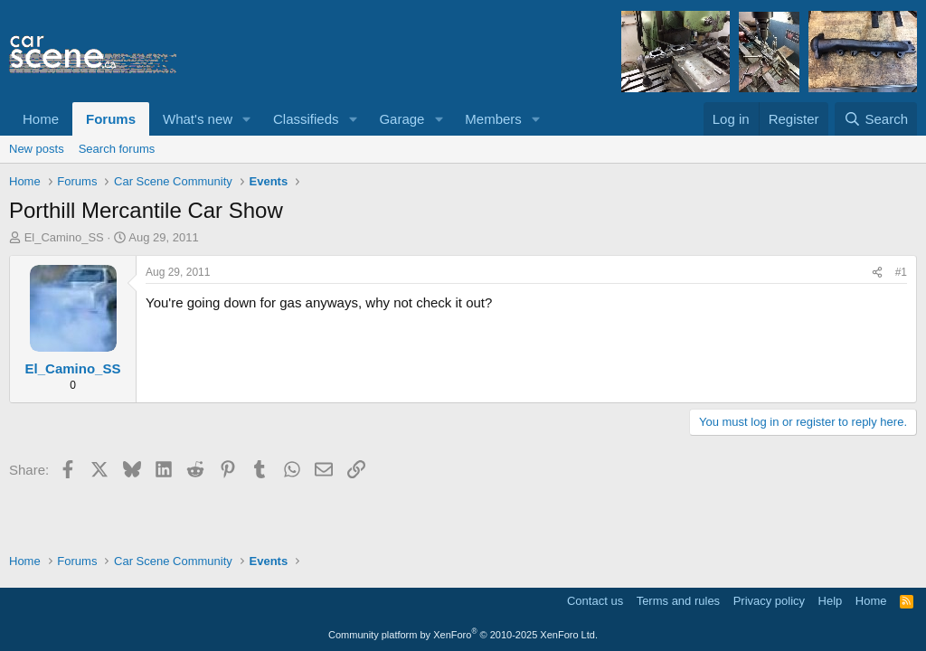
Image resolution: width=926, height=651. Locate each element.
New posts (36, 149)
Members (493, 119)
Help (830, 601)
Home (41, 119)
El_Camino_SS (64, 237)
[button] (247, 119)
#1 (901, 272)
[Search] (876, 119)
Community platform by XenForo (463, 634)
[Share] (877, 272)
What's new (197, 119)
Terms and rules (678, 601)
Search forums (117, 149)
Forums (111, 119)
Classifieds (306, 119)
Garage (401, 119)
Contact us (595, 601)
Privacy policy (769, 601)
